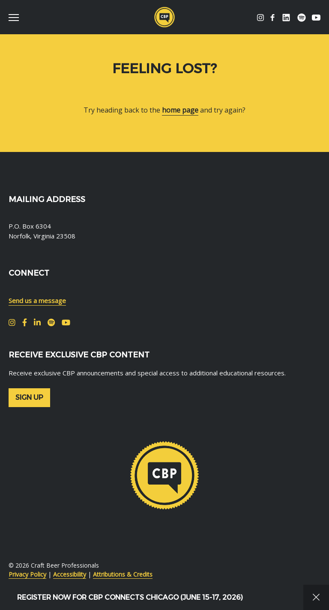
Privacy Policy (27, 574)
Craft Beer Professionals (164, 17)
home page (180, 110)
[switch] (17, 17)
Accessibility (69, 574)
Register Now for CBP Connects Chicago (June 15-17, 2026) (130, 597)
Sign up (29, 397)
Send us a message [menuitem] (37, 300)
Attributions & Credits (123, 574)
